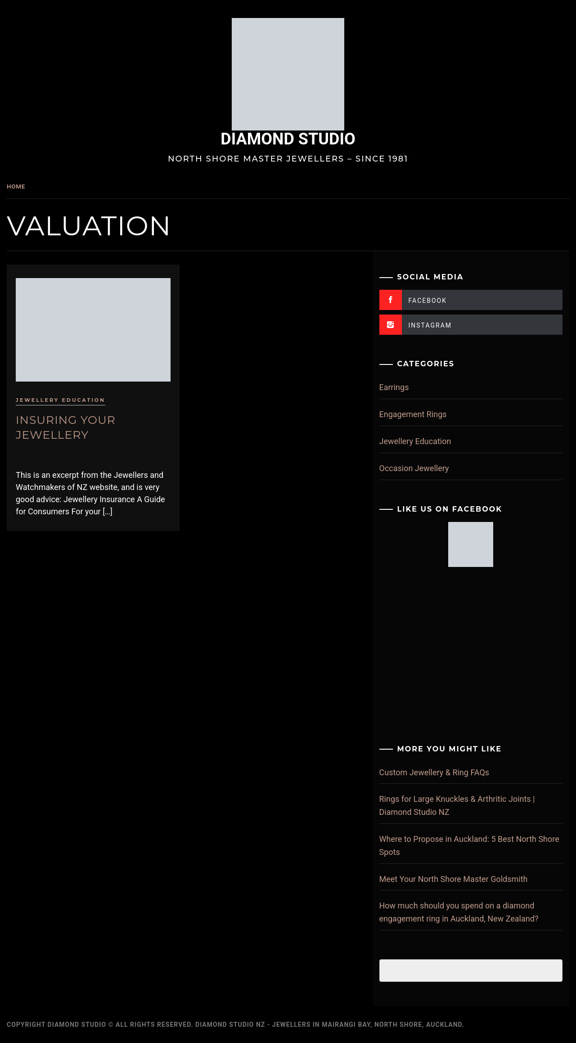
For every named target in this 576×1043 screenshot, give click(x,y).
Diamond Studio (299, 139)
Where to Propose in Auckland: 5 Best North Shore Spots (465, 845)
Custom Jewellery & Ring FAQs (442, 772)
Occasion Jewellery (422, 468)
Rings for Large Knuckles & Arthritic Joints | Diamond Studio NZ (465, 805)
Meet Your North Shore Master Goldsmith (461, 879)
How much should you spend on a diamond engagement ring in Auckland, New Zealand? (466, 912)
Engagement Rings (420, 414)
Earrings (402, 387)
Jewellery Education (83, 395)
